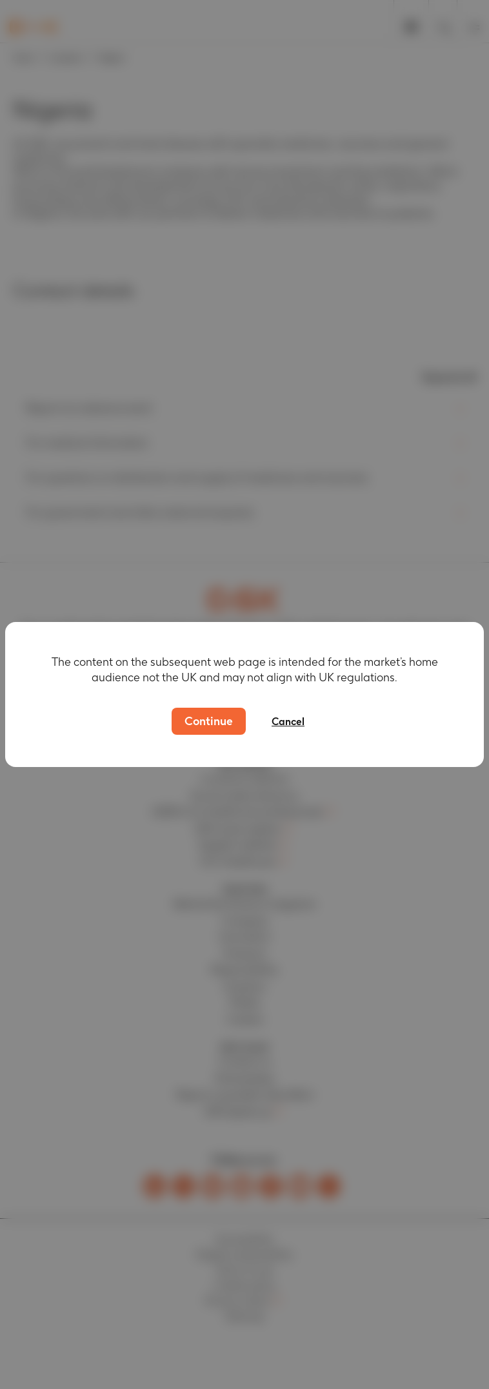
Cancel (288, 721)
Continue (209, 721)
